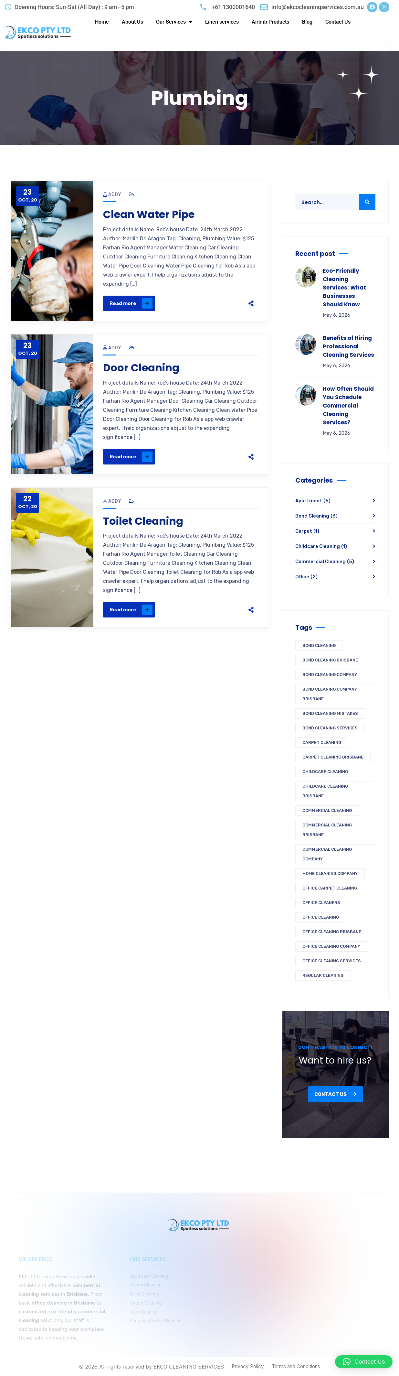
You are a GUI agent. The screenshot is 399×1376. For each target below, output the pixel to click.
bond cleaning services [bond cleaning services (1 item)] (330, 728)
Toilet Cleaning (143, 521)
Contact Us (338, 22)
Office (306, 577)
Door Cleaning (141, 368)
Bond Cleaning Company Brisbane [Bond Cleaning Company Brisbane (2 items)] (329, 694)
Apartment (313, 501)
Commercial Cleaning (324, 561)
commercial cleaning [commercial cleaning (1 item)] (327, 810)
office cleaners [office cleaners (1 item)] (321, 902)
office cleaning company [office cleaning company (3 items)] (331, 946)
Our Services (174, 22)
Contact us (335, 1094)
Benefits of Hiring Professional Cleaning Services (348, 346)
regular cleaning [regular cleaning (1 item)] (322, 975)
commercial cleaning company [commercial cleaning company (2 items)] (327, 854)
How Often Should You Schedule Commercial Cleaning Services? (348, 405)
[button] (364, 1361)
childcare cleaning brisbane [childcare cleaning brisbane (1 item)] (325, 791)
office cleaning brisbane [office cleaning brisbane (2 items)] (331, 931)
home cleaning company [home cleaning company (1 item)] (330, 873)
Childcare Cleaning (321, 546)
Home (102, 22)
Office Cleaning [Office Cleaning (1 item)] (320, 917)
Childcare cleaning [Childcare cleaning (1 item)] (325, 771)
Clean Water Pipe (148, 214)
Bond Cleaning (316, 516)
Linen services (222, 22)
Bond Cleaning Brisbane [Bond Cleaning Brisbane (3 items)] (330, 660)
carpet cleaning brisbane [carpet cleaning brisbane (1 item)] (332, 757)
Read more (131, 303)
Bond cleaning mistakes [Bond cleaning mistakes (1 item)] (330, 713)
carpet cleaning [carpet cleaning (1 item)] (321, 742)
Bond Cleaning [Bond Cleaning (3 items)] (319, 645)
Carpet (307, 531)
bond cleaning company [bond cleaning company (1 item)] (329, 674)
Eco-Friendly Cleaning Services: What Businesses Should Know (344, 287)
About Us (132, 22)
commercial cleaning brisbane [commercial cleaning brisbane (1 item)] (327, 830)
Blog (307, 22)
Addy (112, 194)
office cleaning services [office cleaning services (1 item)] (331, 960)
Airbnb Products (270, 22)
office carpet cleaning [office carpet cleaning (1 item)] (329, 888)
